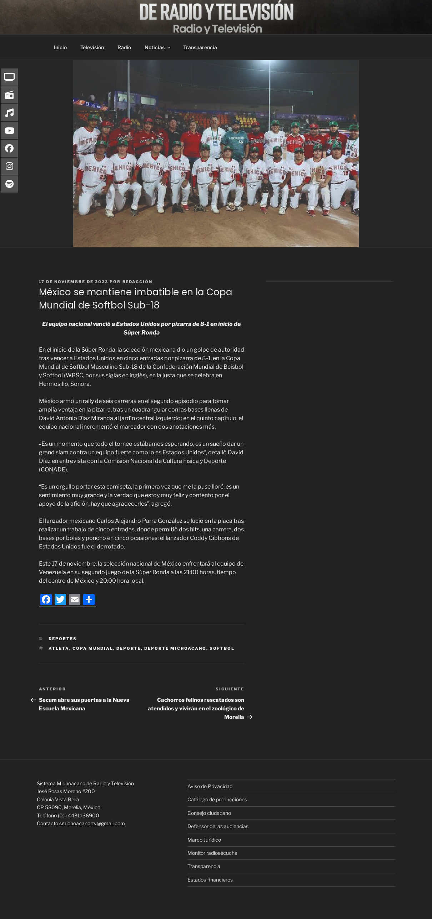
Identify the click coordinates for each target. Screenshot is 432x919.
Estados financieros (210, 880)
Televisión (92, 47)
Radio (124, 47)
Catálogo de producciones (217, 799)
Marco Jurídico (204, 840)
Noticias (158, 47)
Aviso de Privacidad (209, 786)
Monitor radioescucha (212, 853)
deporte (128, 648)
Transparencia (200, 47)
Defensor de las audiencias (217, 826)
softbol (222, 648)
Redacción (137, 281)
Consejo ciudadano (209, 813)
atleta (59, 648)
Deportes (63, 638)
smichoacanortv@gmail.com (92, 823)
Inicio (60, 47)
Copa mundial (92, 648)
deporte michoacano (175, 648)
